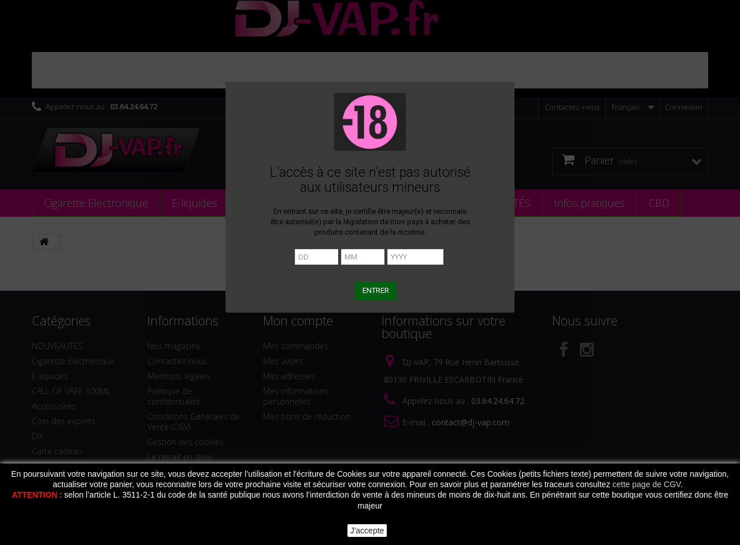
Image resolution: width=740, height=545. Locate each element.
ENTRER (375, 290)
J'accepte (367, 530)
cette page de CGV (646, 484)
